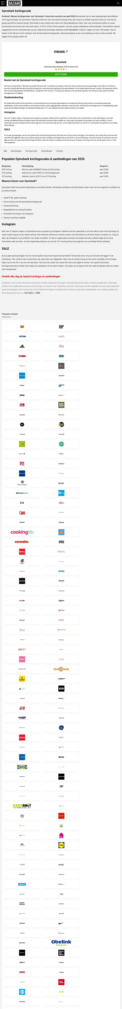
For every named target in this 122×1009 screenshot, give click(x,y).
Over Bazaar (47, 988)
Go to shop (61, 74)
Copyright (46, 985)
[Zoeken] (117, 985)
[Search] (118, 3)
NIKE (38, 293)
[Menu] (3, 3)
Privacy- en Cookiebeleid (52, 983)
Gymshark (73, 30)
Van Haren (29, 293)
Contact (45, 990)
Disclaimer (46, 981)
